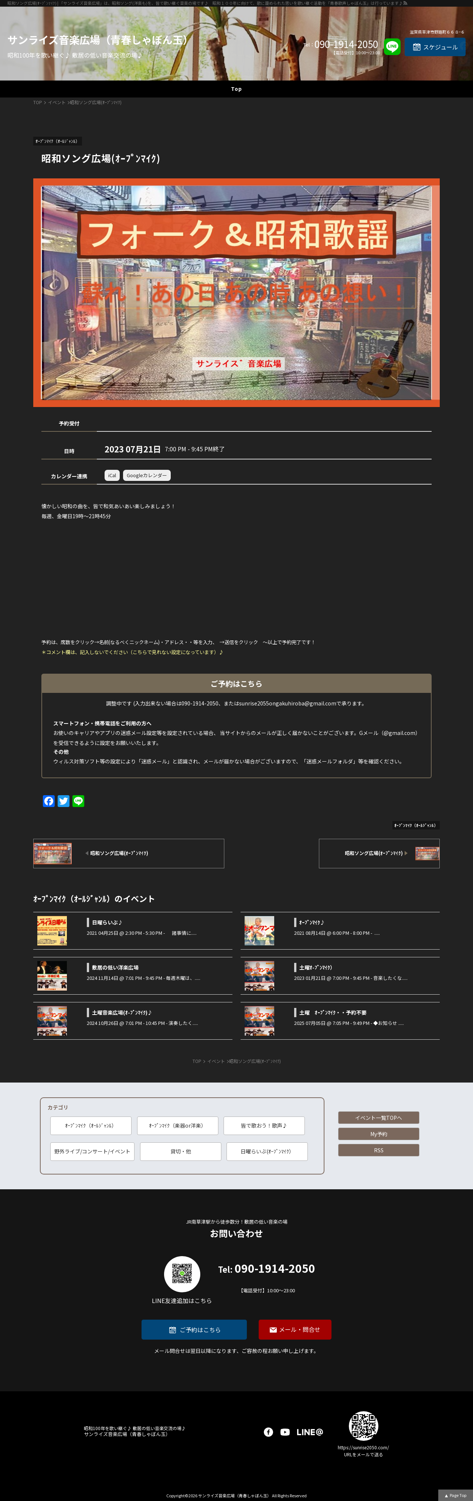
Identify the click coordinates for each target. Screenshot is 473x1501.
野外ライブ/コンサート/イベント (92, 1151)
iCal (112, 475)
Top (236, 88)
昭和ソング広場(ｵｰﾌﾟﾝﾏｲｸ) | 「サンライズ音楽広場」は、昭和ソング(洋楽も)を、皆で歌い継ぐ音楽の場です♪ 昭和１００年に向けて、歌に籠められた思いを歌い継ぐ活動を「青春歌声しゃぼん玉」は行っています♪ (205, 3)
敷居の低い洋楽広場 (115, 967)
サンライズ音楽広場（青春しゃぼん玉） (100, 39)
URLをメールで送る (363, 1454)
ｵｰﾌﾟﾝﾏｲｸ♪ (312, 922)
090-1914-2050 (346, 44)
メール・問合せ (299, 1329)
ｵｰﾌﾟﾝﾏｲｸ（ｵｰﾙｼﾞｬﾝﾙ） (91, 1125)
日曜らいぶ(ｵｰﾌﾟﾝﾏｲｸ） (267, 1151)
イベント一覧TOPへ (378, 1117)
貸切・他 (180, 1151)
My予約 (378, 1134)
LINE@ (310, 1432)
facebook (268, 1432)
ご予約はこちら (200, 1329)
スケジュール (440, 46)
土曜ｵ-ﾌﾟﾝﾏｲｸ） (317, 967)
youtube (285, 1432)
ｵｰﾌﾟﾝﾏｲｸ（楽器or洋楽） (177, 1125)
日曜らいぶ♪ (107, 922)
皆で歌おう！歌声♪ (264, 1125)
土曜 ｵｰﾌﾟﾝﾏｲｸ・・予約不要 (333, 1012)
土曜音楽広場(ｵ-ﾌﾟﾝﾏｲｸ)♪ (122, 1012)
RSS (379, 1150)
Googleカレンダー (147, 475)
